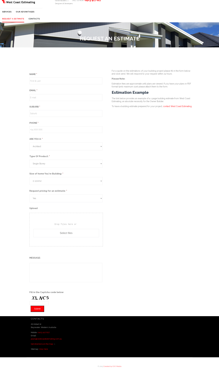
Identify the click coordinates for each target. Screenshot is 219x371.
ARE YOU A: (36, 139)
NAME (33, 74)
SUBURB (34, 106)
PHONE (33, 123)
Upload (33, 208)
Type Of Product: (39, 156)
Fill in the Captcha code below (46, 292)
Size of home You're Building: (46, 173)
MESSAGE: (35, 258)
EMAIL (33, 90)
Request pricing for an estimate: (48, 191)
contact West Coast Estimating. (177, 106)
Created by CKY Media (112, 366)
